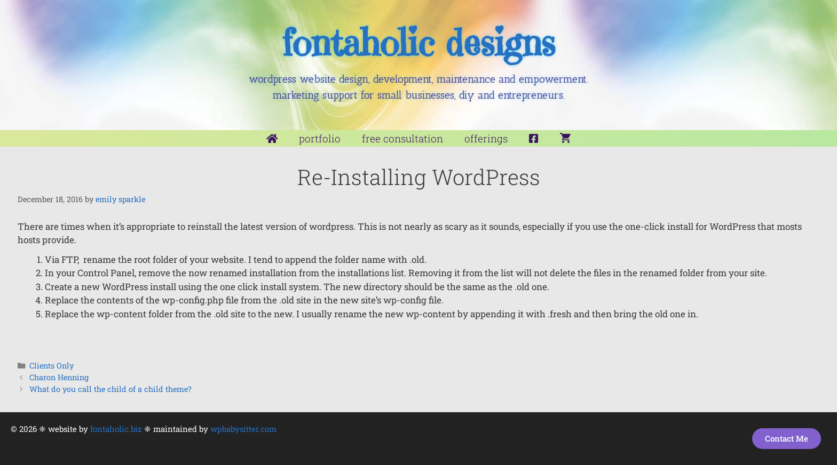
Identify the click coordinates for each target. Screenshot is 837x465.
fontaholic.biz (116, 428)
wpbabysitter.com (243, 428)
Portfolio (320, 138)
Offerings (486, 138)
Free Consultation (402, 138)
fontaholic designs (418, 43)
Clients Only (51, 365)
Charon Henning (59, 377)
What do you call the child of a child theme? (110, 389)
